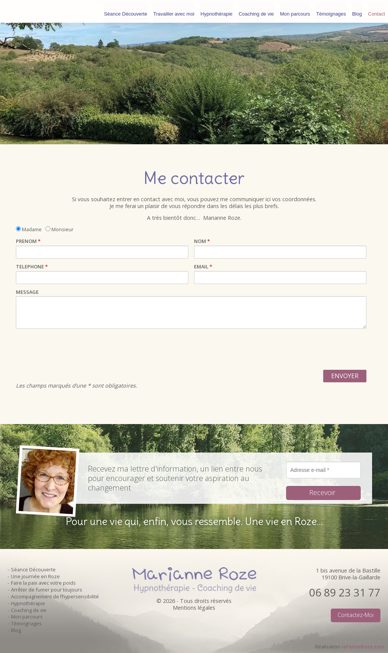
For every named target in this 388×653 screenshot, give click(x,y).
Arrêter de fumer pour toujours (46, 589)
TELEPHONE (32, 266)
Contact (376, 11)
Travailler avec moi (173, 11)
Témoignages (331, 11)
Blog (357, 11)
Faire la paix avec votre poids (43, 582)
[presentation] (73, 349)
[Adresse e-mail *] (323, 470)
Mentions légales (194, 607)
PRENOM (28, 241)
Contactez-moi (356, 614)
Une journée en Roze (35, 576)
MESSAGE (27, 292)
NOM (202, 241)
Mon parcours (295, 11)
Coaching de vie (256, 11)
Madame (29, 229)
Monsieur (59, 229)
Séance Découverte (125, 11)
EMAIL (203, 266)
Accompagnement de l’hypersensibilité (55, 596)
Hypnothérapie (216, 11)
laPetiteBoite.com (362, 646)
